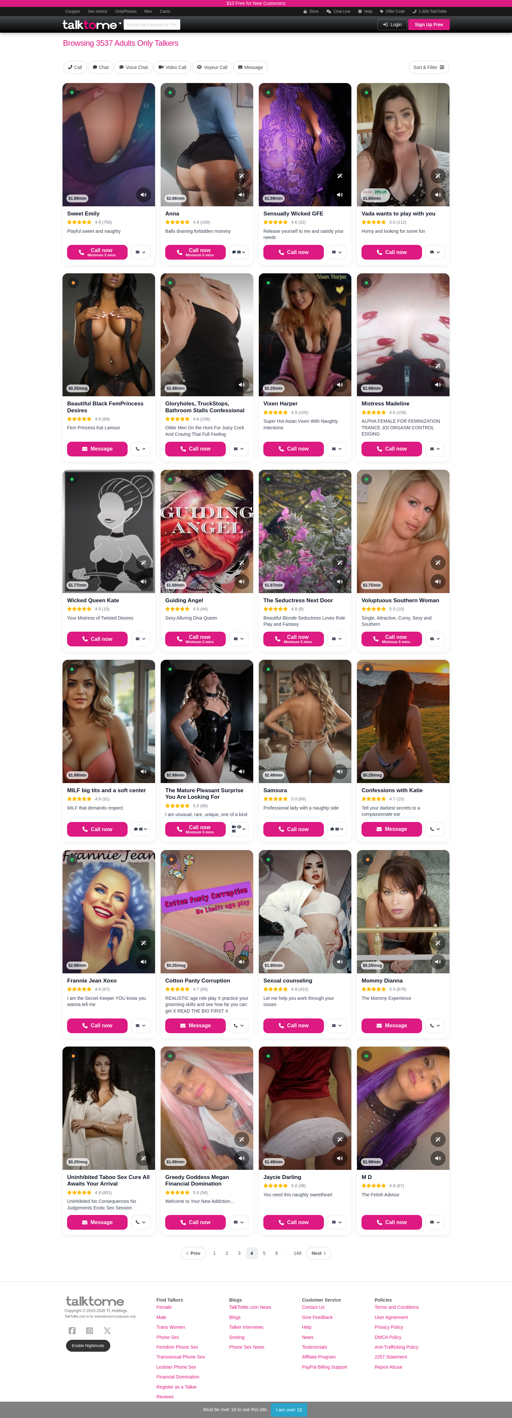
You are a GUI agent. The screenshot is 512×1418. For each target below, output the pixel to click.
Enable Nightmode (88, 1345)
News (307, 1337)
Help (365, 11)
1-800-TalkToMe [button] (430, 11)
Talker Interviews (246, 1327)
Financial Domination (177, 1376)
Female (164, 1307)
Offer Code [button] (392, 11)
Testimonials (314, 1347)
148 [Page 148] (297, 1253)
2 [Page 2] (227, 1253)
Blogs (235, 1317)
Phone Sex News (246, 1347)
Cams (165, 11)
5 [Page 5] (264, 1253)
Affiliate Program (319, 1356)
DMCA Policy (388, 1337)
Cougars (72, 11)
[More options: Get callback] (140, 449)
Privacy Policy (389, 1327)
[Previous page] (193, 1253)
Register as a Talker (176, 1387)
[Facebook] (73, 1330)
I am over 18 (289, 1409)
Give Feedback (317, 1317)
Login (392, 24)
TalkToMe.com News (250, 1307)
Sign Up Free (429, 24)
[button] (72, 92)
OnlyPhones (125, 11)
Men (148, 11)
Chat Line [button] (338, 11)
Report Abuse (388, 1367)
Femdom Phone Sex (177, 1347)
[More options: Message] (140, 252)
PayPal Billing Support (324, 1367)
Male (161, 1317)
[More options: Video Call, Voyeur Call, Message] (239, 829)
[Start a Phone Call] (97, 252)
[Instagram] (90, 1330)
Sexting (237, 1337)
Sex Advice (97, 11)
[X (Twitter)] (108, 1330)
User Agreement (391, 1317)
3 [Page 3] (239, 1253)
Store (311, 11)
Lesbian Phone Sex (176, 1367)
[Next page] (318, 1253)
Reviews (165, 1396)
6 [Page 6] (276, 1253)
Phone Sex (167, 1337)
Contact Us (313, 1307)
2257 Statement (391, 1356)
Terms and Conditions (397, 1307)
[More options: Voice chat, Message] (239, 252)
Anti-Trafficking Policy (396, 1347)
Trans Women (170, 1327)
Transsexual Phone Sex (180, 1356)
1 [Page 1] (214, 1253)
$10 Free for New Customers (256, 3)
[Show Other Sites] (121, 21)
